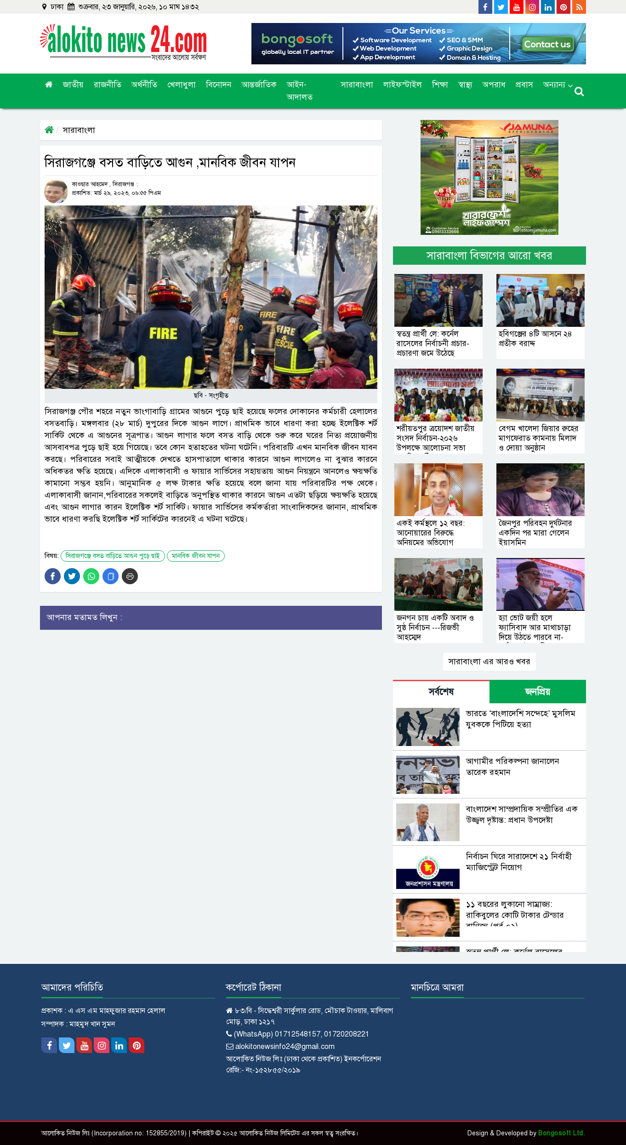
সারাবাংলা (357, 85)
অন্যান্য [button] (554, 85)
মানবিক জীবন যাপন (196, 556)
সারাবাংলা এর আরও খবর (489, 661)
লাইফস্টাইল (402, 85)
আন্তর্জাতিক (259, 85)
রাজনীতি (107, 85)
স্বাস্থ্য (465, 85)
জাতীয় (73, 85)
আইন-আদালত (300, 91)
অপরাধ (494, 85)
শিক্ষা (440, 85)
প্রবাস (524, 85)
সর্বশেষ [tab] (441, 692)
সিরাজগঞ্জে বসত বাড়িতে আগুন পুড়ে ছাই (113, 556)
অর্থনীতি (144, 85)
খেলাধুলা (181, 85)
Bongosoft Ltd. (561, 1133)
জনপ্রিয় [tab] (537, 692)
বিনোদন (219, 85)
